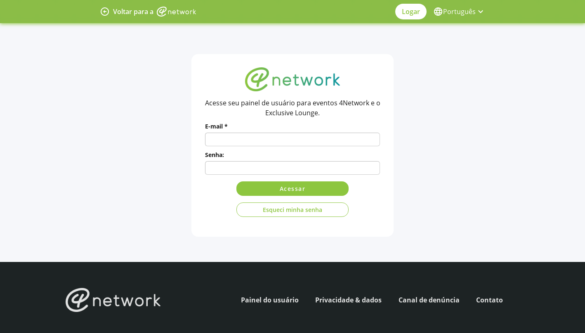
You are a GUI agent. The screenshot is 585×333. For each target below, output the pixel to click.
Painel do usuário (270, 299)
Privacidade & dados (348, 299)
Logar (411, 11)
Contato (489, 299)
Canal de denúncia (429, 299)
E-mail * (216, 126)
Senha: (214, 155)
